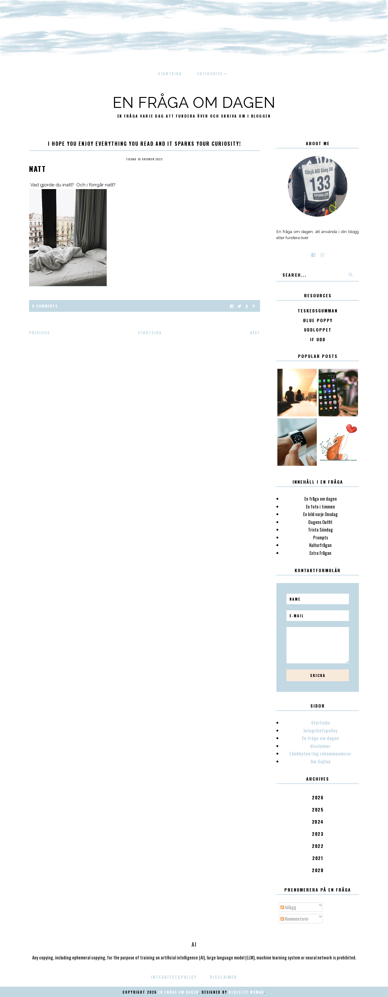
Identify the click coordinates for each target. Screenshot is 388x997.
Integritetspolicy (320, 730)
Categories (210, 73)
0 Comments (45, 305)
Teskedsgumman (318, 310)
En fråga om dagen (194, 103)
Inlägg (288, 907)
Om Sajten (320, 761)
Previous (39, 332)
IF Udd (318, 339)
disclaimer (320, 745)
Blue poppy (318, 320)
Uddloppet (318, 329)
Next (255, 332)
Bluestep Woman (246, 992)
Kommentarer (294, 918)
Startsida (170, 73)
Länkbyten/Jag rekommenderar (320, 753)
